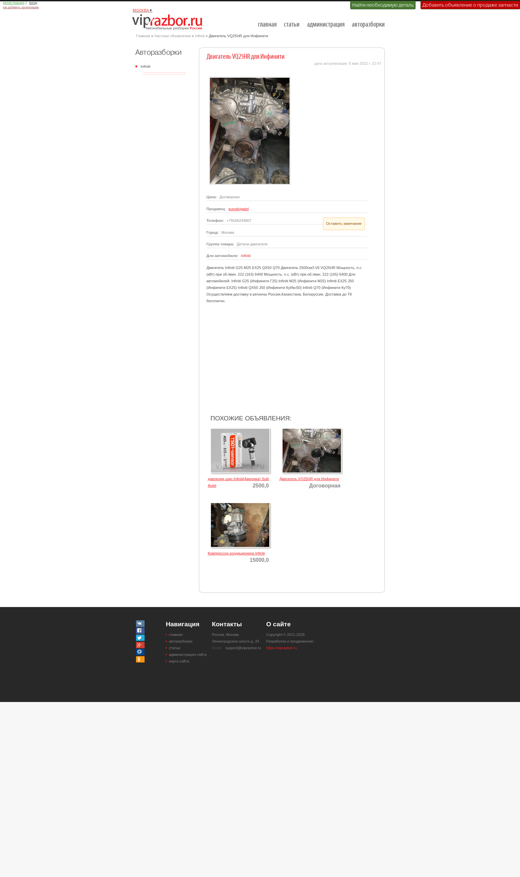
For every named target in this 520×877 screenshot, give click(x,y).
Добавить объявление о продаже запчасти (470, 5)
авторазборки (368, 25)
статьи (291, 25)
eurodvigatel (238, 209)
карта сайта (179, 661)
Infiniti (200, 36)
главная (267, 25)
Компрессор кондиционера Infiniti (236, 553)
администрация (326, 25)
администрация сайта (188, 655)
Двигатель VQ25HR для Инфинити (309, 479)
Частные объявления (172, 36)
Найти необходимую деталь (383, 5)
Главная (143, 36)
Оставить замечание (343, 223)
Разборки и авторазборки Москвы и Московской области (169, 22)
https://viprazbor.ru (281, 648)
